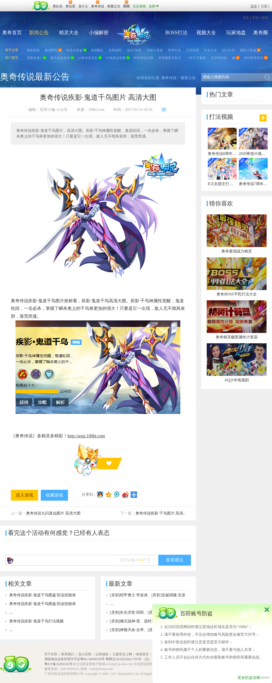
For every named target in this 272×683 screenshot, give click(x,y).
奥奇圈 (260, 32)
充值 (245, 18)
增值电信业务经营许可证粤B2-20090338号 (74, 659)
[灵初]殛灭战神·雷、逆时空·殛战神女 (140, 621)
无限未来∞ (34, 58)
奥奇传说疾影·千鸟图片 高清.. (160, 513)
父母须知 (101, 654)
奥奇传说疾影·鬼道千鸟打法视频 (36, 621)
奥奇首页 (12, 32)
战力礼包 (228, 50)
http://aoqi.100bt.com (86, 435)
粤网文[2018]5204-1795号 (123, 659)
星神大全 (174, 50)
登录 (254, 6)
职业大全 (210, 50)
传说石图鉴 (74, 50)
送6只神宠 (134, 50)
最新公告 (188, 78)
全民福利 (115, 50)
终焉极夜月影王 (169, 58)
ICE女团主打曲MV (223, 184)
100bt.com (96, 110)
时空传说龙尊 (143, 58)
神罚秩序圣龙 (253, 58)
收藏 (264, 18)
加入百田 (84, 654)
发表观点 (174, 559)
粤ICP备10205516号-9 (59, 664)
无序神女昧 (219, 58)
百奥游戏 (16, 2)
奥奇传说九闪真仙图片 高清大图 (53, 513)
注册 (264, 6)
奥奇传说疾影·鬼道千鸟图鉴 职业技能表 (42, 595)
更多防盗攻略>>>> (253, 677)
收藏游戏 (54, 495)
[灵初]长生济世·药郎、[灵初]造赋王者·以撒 (146, 612)
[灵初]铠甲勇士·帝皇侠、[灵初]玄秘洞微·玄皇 (148, 595)
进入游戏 (24, 495)
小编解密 (99, 32)
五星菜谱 (192, 50)
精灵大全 (69, 32)
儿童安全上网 (122, 654)
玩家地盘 (236, 32)
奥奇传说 (169, 78)
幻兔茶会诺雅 (116, 58)
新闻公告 (39, 32)
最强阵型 (51, 50)
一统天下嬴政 (196, 58)
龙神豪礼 (97, 50)
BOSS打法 (176, 32)
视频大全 (206, 32)
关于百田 (50, 654)
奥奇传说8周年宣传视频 (228, 154)
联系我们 (67, 654)
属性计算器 (248, 50)
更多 (263, 117)
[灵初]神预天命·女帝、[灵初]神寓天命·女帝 (146, 630)
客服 (255, 18)
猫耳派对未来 (60, 58)
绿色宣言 (142, 654)
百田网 (40, 5)
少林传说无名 (88, 58)
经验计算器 (155, 50)
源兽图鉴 (33, 50)
